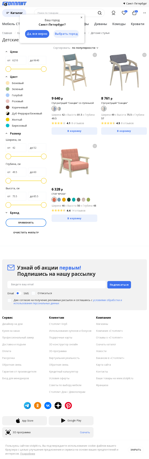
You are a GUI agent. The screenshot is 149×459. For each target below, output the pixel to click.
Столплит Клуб (58, 323)
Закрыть (135, 449)
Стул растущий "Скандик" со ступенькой (73, 103)
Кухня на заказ (11, 330)
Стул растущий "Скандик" (114, 103)
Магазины (102, 323)
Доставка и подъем (14, 343)
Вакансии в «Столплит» (110, 357)
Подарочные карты (60, 337)
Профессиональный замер (18, 337)
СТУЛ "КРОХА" (59, 193)
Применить (26, 222)
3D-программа (58, 350)
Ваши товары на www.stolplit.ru (114, 377)
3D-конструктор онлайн (63, 343)
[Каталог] (14, 13)
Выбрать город (66, 34)
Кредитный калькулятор (63, 371)
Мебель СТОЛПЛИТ (18, 24)
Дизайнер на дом (12, 323)
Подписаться (119, 284)
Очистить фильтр (26, 232)
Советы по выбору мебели (65, 384)
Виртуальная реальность (64, 357)
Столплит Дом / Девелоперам (67, 391)
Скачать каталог (106, 343)
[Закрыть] (81, 17)
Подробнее (27, 453)
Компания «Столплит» (109, 330)
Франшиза (102, 384)
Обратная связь (12, 364)
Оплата (6, 350)
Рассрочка (8, 357)
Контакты (102, 371)
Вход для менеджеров (15, 377)
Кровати (137, 24)
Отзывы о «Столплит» (109, 337)
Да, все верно (36, 34)
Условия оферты (59, 377)
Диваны (100, 24)
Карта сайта (103, 364)
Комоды (119, 24)
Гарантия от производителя (19, 371)
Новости (101, 350)
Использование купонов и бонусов (70, 330)
